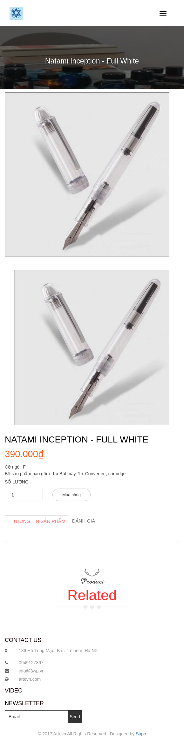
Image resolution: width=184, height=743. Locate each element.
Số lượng (17, 481)
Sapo (141, 733)
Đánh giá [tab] (83, 520)
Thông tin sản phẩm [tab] (39, 521)
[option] (91, 347)
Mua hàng (71, 494)
